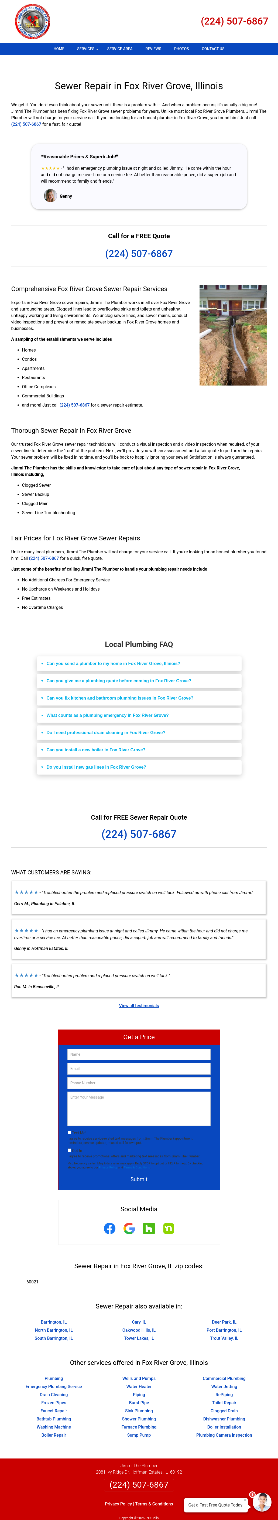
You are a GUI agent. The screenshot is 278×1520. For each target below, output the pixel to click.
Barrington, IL (54, 1306)
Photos (181, 49)
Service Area (120, 49)
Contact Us (213, 49)
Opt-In (77, 1135)
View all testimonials (139, 989)
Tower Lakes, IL (139, 1322)
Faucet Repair (53, 1395)
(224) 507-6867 (235, 21)
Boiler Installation (224, 1411)
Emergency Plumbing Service (54, 1370)
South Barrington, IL (54, 1322)
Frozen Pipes (53, 1386)
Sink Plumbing (139, 1395)
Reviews (153, 49)
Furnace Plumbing (139, 1411)
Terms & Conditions (137, 1151)
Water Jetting (224, 1370)
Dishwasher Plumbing (224, 1403)
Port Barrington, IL (224, 1314)
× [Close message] (245, 1500)
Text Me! (79, 1117)
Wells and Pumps (139, 1362)
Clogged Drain (224, 1395)
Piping (139, 1378)
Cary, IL (139, 1306)
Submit (139, 1163)
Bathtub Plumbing (53, 1403)
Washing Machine (54, 1411)
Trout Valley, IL (224, 1322)
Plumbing (53, 1362)
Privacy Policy (108, 1151)
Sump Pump (139, 1419)
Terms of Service (178, 1508)
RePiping (224, 1378)
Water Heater (139, 1370)
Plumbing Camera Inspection (224, 1419)
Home (59, 49)
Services (88, 51)
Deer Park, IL (224, 1306)
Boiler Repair (54, 1419)
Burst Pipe (139, 1386)
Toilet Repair (224, 1386)
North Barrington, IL (54, 1314)
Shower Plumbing (139, 1403)
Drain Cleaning (54, 1378)
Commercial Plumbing (224, 1362)
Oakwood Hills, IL (139, 1314)
